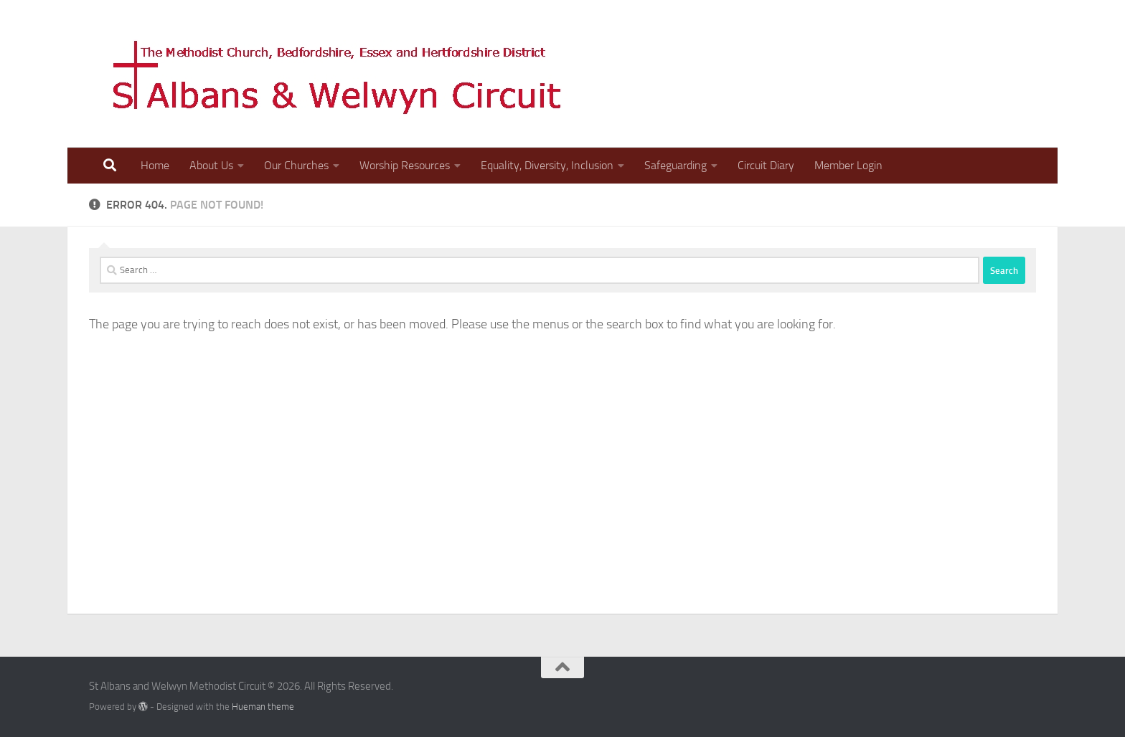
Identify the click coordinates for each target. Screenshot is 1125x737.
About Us (211, 165)
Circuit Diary (766, 165)
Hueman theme (263, 706)
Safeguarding (675, 165)
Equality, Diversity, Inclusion (547, 165)
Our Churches (296, 165)
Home (155, 165)
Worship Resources (404, 165)
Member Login (848, 165)
